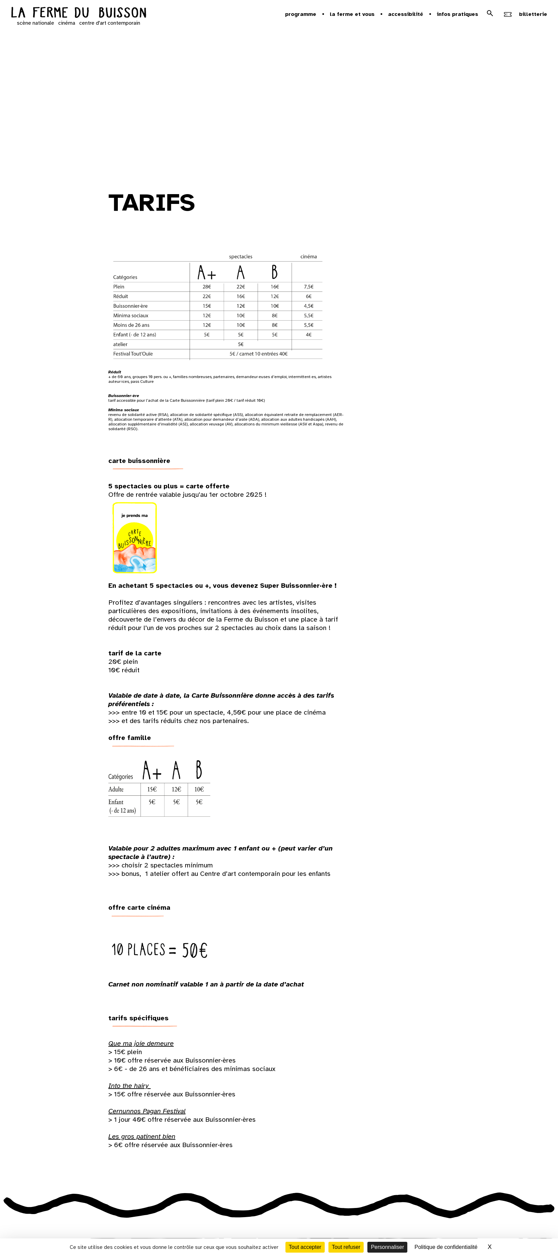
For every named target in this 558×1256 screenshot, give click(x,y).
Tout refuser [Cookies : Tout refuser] (346, 1247)
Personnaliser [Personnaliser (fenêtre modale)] (387, 1247)
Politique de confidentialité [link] (445, 1247)
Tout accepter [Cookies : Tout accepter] (305, 1247)
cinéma (66, 23)
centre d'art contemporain (109, 23)
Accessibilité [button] (405, 14)
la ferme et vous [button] (352, 14)
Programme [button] (300, 14)
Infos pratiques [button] (457, 14)
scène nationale (35, 23)
